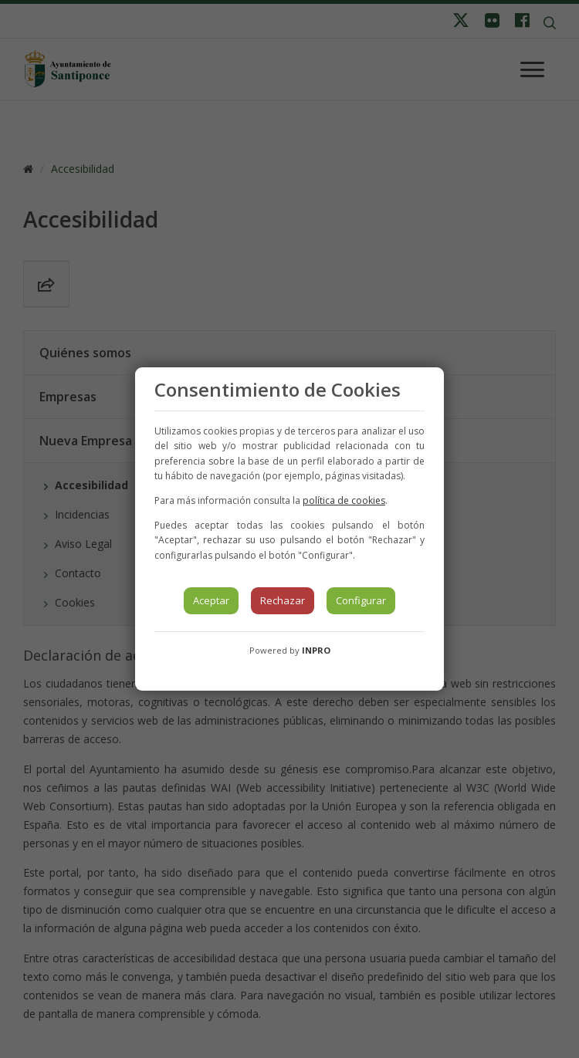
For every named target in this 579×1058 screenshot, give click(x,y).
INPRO (316, 650)
